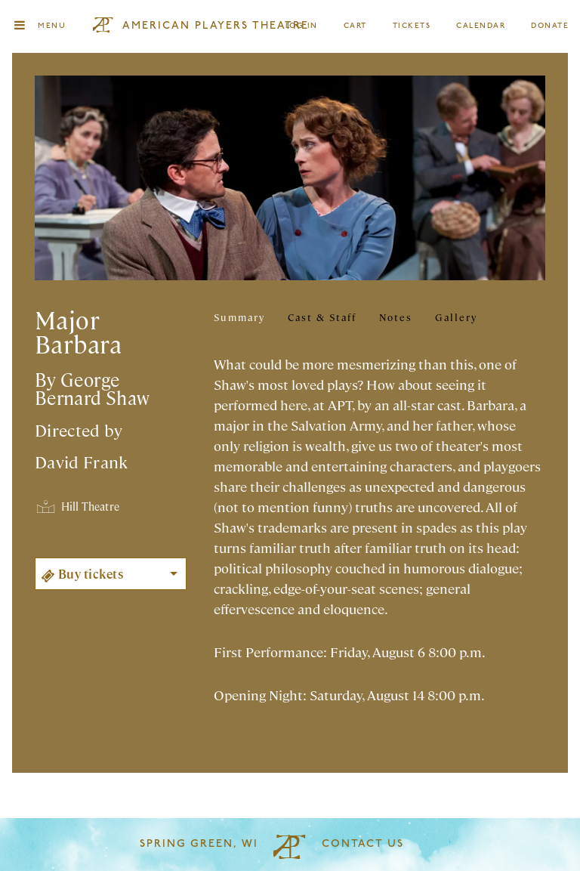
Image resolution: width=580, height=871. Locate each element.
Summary (239, 316)
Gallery (456, 316)
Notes (395, 316)
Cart (355, 26)
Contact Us (363, 844)
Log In (302, 26)
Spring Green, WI (199, 844)
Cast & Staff (322, 316)
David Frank (81, 461)
